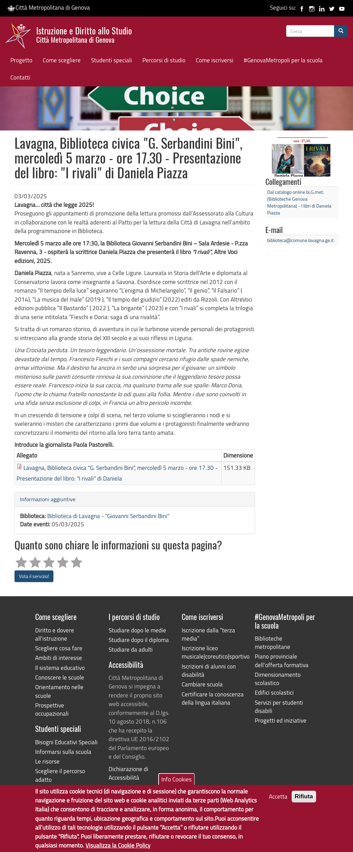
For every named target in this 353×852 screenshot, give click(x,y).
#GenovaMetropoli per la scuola (283, 60)
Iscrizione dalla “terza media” (208, 634)
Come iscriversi (214, 60)
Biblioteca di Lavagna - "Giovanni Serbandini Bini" (108, 516)
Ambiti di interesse (58, 658)
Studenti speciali (111, 60)
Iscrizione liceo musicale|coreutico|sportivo (213, 652)
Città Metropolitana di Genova (48, 7)
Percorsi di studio (163, 60)
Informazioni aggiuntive (47, 499)
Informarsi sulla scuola (63, 752)
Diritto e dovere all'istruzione (54, 634)
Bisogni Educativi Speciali (66, 742)
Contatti (20, 77)
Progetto (21, 60)
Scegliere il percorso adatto (60, 775)
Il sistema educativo (60, 668)
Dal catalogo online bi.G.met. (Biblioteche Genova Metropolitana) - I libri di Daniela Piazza (299, 202)
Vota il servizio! (34, 576)
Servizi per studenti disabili (279, 706)
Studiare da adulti (131, 649)
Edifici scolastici (274, 692)
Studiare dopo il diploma (139, 640)
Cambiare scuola (202, 684)
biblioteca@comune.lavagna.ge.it (300, 240)
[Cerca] (341, 31)
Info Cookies (176, 785)
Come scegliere (62, 60)
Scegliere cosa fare (58, 648)
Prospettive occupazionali (52, 709)
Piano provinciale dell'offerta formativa (282, 660)
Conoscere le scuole (59, 677)
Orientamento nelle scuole (59, 691)
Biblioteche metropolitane (272, 642)
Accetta (278, 802)
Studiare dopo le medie (137, 630)
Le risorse (47, 761)
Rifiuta (304, 802)
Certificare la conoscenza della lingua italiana (213, 698)
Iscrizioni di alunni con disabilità (209, 670)
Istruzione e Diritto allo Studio (84, 34)
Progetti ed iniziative (280, 720)
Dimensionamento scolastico (278, 679)
